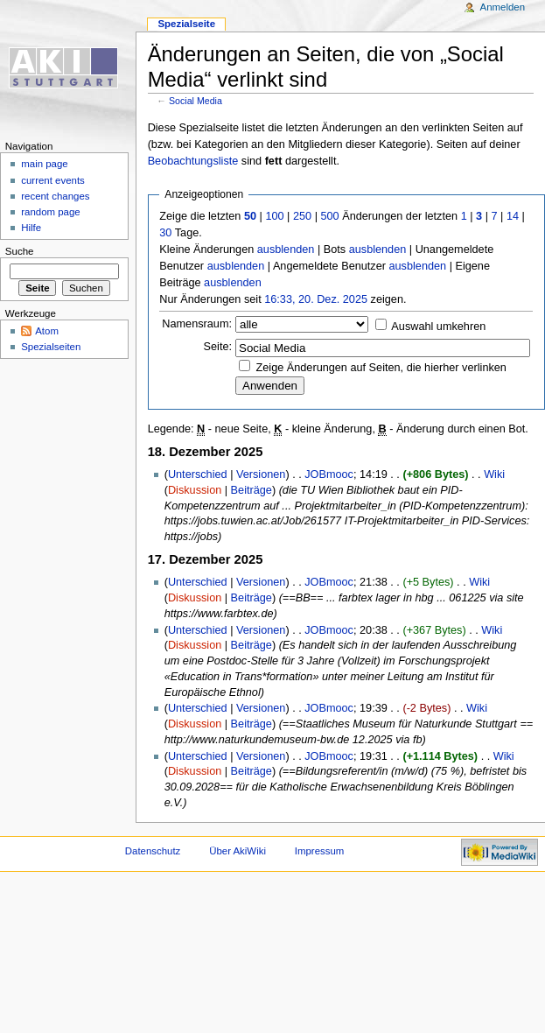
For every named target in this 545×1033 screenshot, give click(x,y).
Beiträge (251, 490)
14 (513, 216)
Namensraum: (197, 324)
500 (329, 216)
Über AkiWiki (237, 851)
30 (165, 233)
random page (50, 212)
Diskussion (194, 490)
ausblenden (286, 249)
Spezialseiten (50, 346)
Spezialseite (186, 23)
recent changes (55, 196)
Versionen (260, 474)
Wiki (494, 474)
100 (274, 216)
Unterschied (197, 474)
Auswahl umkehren (438, 326)
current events (53, 180)
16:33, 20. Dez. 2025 (315, 299)
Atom (47, 331)
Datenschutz (153, 851)
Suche (19, 251)
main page (44, 163)
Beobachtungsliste (193, 161)
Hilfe (31, 227)
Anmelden (503, 7)
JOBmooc (328, 474)
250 (302, 216)
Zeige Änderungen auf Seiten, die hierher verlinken (381, 368)
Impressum (320, 851)
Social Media (195, 100)
